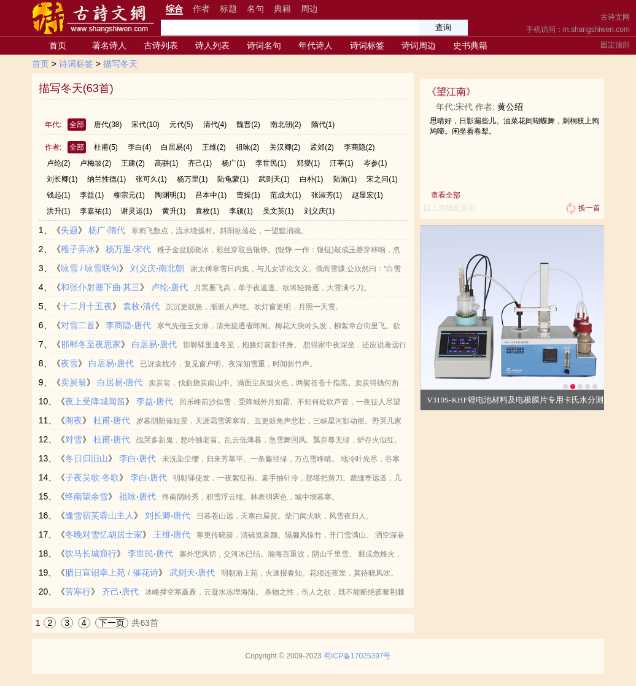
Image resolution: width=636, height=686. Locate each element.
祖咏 (248, 147)
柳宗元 (129, 195)
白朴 (312, 179)
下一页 (112, 623)
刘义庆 (319, 211)
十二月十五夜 (86, 306)
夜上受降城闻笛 (95, 401)
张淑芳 (327, 195)
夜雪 (69, 363)
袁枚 (207, 211)
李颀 (241, 211)
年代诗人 (315, 45)
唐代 (108, 124)
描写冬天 (120, 64)
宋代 (145, 124)
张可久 (151, 179)
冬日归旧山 (86, 458)
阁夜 (73, 420)
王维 (214, 147)
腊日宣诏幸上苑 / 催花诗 (111, 572)
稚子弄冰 (78, 249)
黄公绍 (510, 107)
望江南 (451, 92)
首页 (57, 45)
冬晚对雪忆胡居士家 (103, 534)
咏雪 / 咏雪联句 (90, 268)
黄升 (174, 211)
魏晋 (248, 124)
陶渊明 (170, 195)
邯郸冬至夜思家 (91, 344)
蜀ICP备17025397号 (357, 656)
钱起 (59, 195)
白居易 (176, 147)
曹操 (248, 195)
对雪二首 (78, 325)
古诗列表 (161, 45)
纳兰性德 (106, 179)
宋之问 (382, 179)
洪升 (59, 211)
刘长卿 (62, 179)
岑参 (375, 163)
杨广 (234, 163)
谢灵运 (136, 211)
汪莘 (342, 163)
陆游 (345, 179)
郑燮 (308, 163)
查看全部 (445, 195)
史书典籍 (470, 45)
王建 (133, 163)
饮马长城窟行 (91, 553)
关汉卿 (285, 147)
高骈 (167, 163)
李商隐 (359, 147)
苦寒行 (78, 591)
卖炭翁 (74, 382)
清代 (215, 124)
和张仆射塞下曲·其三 (101, 287)
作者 (201, 8)
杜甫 (106, 147)
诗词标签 (367, 45)
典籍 (282, 8)
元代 (181, 124)
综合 (174, 8)
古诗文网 (615, 17)
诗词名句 (264, 45)
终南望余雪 (86, 496)
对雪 (73, 439)
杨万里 (192, 179)
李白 (140, 147)
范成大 (285, 195)
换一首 (582, 208)
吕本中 (211, 195)
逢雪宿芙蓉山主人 (99, 515)
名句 (255, 8)
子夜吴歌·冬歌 (92, 477)
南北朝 (285, 124)
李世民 (271, 163)
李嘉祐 (95, 211)
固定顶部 (615, 44)
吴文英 (278, 211)
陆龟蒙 (233, 179)
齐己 (200, 163)
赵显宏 (367, 195)
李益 (92, 195)
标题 (228, 8)
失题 (69, 230)
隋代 (323, 124)
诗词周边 (418, 45)
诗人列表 (212, 45)
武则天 (274, 179)
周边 (309, 8)
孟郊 (322, 147)
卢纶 (59, 163)
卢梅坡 (95, 163)
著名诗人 (109, 45)
